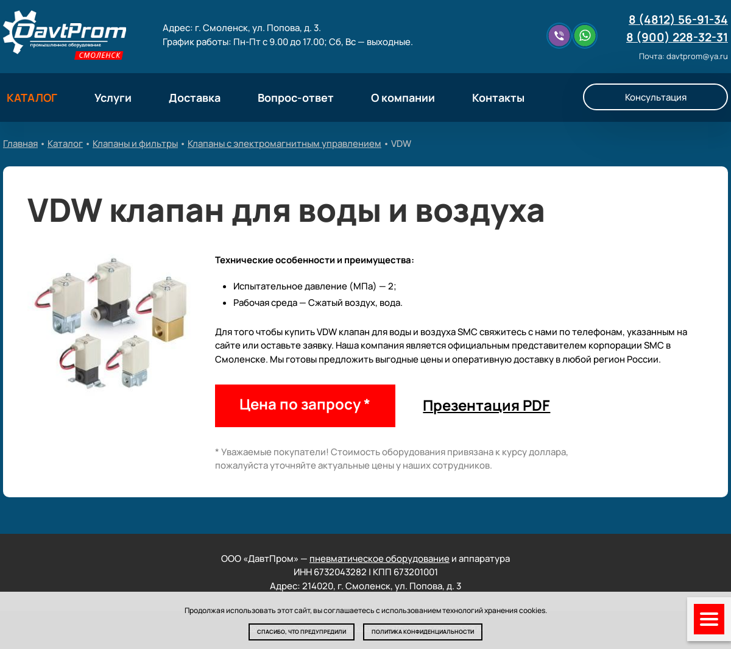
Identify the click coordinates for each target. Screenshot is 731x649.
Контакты (498, 97)
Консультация (656, 97)
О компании (403, 97)
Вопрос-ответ (296, 97)
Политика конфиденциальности (423, 632)
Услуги (113, 97)
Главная (20, 143)
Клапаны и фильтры (135, 143)
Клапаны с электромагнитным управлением (284, 143)
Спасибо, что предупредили (301, 632)
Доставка (195, 97)
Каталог (65, 143)
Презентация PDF (486, 405)
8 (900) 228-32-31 (677, 37)
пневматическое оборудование (379, 558)
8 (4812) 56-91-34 (678, 19)
